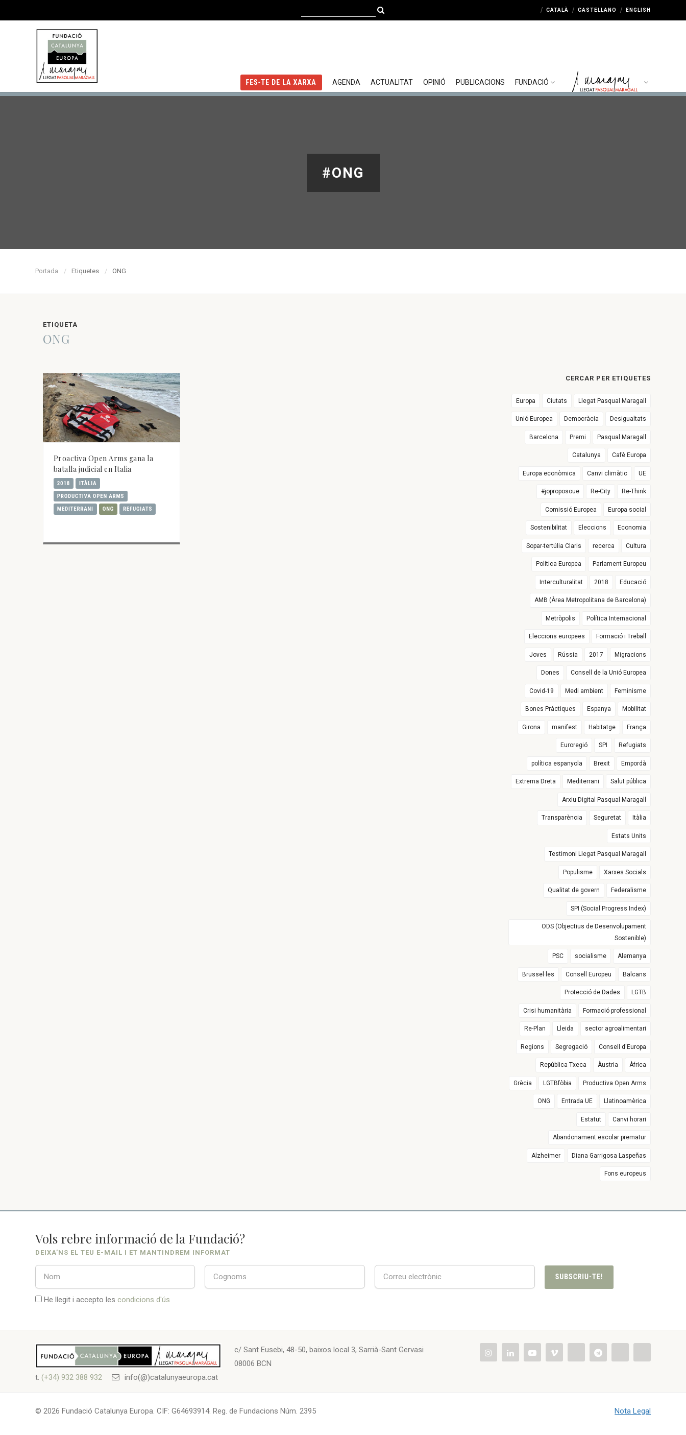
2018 (63, 483)
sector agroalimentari (615, 1028)
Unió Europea (534, 418)
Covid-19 (541, 691)
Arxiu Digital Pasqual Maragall (604, 799)
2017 (596, 654)
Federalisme (628, 890)
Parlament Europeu (619, 563)
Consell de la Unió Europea (608, 672)
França (636, 727)
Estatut (591, 1119)
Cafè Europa (629, 455)
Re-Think (634, 491)
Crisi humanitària (547, 1010)
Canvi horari (629, 1119)
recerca (604, 545)
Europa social (627, 509)
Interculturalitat (561, 582)
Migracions (630, 654)
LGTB (638, 992)
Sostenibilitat (548, 527)
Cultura (636, 545)
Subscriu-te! (579, 1277)
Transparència (562, 817)
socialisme (590, 956)
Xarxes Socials (625, 872)
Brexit (602, 763)
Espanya (599, 708)
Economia (632, 527)
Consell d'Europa (622, 1046)
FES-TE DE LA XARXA (281, 54)
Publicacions (480, 54)
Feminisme (630, 691)
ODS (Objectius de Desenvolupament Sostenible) (594, 932)
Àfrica (637, 1064)
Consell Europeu (588, 974)
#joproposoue (560, 491)
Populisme (578, 872)
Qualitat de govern (574, 890)
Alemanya (632, 956)
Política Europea (558, 563)
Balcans (634, 974)
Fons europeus (625, 1173)
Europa (525, 400)
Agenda (346, 54)
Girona (531, 727)
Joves (538, 654)
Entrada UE (577, 1101)
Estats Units (628, 836)
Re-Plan (535, 1028)
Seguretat (607, 817)
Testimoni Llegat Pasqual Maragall (597, 853)
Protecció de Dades (592, 992)
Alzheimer (545, 1155)
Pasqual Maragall (621, 437)
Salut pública (628, 781)
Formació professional (614, 1010)
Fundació (536, 54)
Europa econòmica (549, 473)
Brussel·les (538, 974)
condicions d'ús (143, 1299)
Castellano (597, 10)
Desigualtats (628, 418)
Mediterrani (75, 509)
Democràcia (581, 418)
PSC (558, 956)
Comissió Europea (571, 509)
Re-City (600, 491)
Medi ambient (584, 691)
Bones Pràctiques (550, 708)
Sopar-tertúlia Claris (553, 545)
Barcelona (543, 437)
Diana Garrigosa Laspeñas (609, 1155)
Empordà (633, 763)
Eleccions (592, 527)
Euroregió (573, 745)
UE (642, 473)
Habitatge (602, 727)
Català (557, 10)
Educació (633, 582)
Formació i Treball (621, 636)
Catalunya (586, 455)
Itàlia (87, 483)
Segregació (571, 1046)
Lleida (565, 1028)
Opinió (434, 54)
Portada (46, 271)
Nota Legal (633, 1411)
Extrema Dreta (536, 781)
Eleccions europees (557, 636)
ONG (108, 509)
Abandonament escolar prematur (599, 1137)
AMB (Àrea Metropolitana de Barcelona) (590, 600)
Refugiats (137, 509)
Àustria (608, 1064)
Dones (550, 672)
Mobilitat (634, 708)
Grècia (522, 1083)
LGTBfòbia (557, 1083)
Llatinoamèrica (625, 1101)
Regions (532, 1046)
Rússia (568, 654)
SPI (603, 745)
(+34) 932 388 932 (71, 1377)
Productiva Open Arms (90, 496)
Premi (578, 437)
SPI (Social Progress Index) (608, 908)
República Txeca (563, 1064)
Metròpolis (560, 618)
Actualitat (392, 54)
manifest (564, 727)
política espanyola (556, 763)
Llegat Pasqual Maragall (612, 400)
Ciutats (557, 400)
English (638, 10)
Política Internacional (616, 618)
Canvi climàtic (607, 473)
